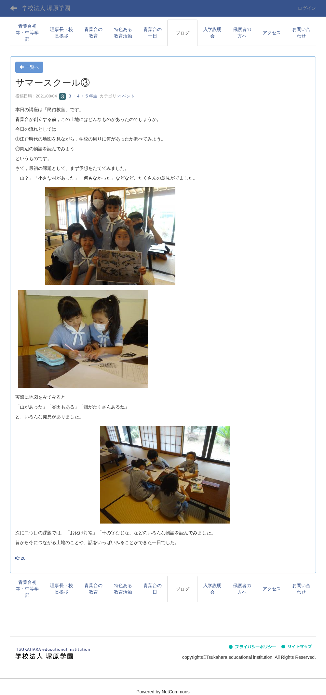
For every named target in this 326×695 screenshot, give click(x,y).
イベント (126, 96)
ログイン (307, 8)
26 (20, 558)
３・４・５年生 (78, 96)
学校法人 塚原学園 (46, 8)
